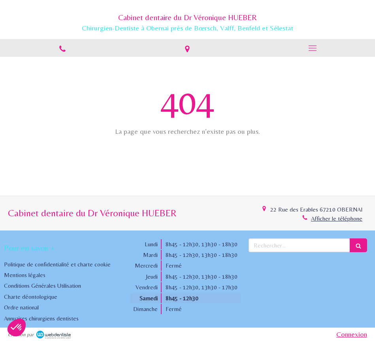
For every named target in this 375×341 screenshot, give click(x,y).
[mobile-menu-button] (312, 48)
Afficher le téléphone (336, 218)
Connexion (351, 334)
